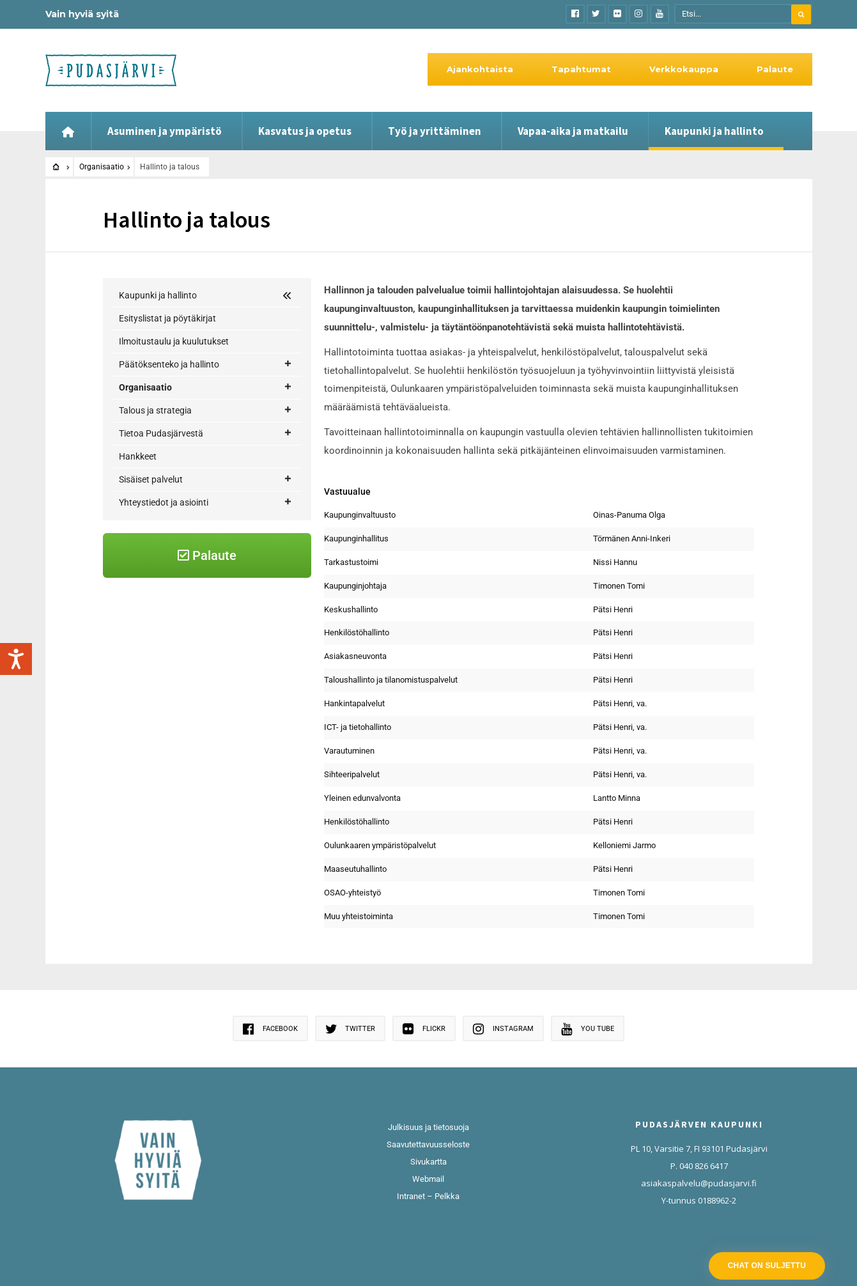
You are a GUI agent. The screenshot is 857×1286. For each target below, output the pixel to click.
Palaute (775, 69)
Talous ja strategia (206, 479)
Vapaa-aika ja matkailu (573, 131)
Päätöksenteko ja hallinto (206, 364)
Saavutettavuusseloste (428, 1144)
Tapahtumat (581, 69)
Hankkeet (138, 525)
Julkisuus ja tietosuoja (428, 1127)
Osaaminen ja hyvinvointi (184, 433)
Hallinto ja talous (170, 410)
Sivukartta (428, 1161)
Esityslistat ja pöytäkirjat (167, 318)
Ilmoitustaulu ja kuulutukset (174, 341)
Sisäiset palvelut (206, 548)
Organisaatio (101, 166)
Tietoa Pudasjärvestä (206, 502)
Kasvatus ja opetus (304, 131)
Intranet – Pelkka (428, 1196)
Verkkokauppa (683, 69)
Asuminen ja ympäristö (164, 131)
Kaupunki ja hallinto (714, 131)
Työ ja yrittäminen (434, 131)
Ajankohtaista (480, 69)
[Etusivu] (68, 131)
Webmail (428, 1179)
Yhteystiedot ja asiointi (206, 571)
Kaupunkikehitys (168, 456)
